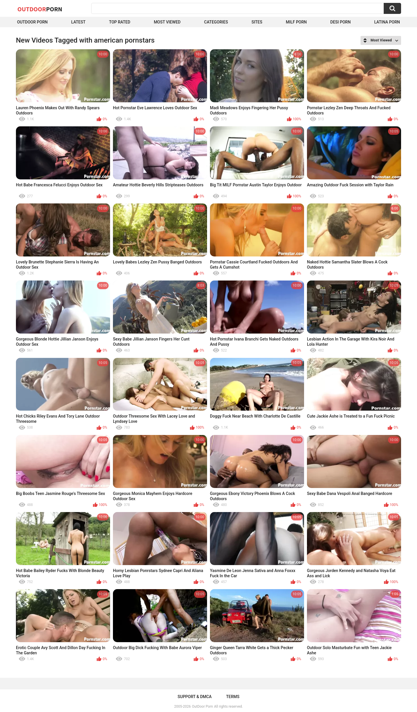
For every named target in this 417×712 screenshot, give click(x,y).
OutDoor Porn (202, 706)
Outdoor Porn (32, 22)
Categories (216, 22)
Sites (256, 22)
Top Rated (119, 22)
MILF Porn (296, 22)
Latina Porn (387, 22)
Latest (78, 22)
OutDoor (39, 9)
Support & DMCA (194, 696)
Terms (232, 696)
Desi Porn (340, 22)
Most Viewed (167, 22)
